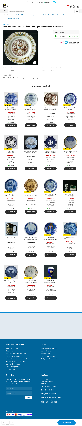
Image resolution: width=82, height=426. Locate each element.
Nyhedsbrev (11, 375)
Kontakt (44, 375)
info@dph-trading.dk (48, 394)
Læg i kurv (67, 422)
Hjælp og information (15, 344)
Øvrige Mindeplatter (49, 15)
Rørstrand (14, 68)
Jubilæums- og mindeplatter (33, 15)
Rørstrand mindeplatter (12, 18)
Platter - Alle (19, 15)
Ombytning (10, 351)
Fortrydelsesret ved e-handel (16, 359)
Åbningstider (45, 353)
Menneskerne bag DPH (49, 348)
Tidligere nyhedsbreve (49, 359)
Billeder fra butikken (48, 356)
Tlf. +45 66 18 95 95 (47, 390)
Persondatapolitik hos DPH (15, 361)
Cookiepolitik (10, 369)
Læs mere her (23, 381)
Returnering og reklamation (16, 353)
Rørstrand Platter (62, 15)
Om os (43, 344)
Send (29, 397)
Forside (12, 15)
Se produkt (11, 125)
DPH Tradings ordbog (13, 366)
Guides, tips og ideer (13, 364)
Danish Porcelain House (8, 6)
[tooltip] (11, 109)
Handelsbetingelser (13, 356)
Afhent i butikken (12, 348)
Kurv (77, 6)
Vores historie (46, 351)
